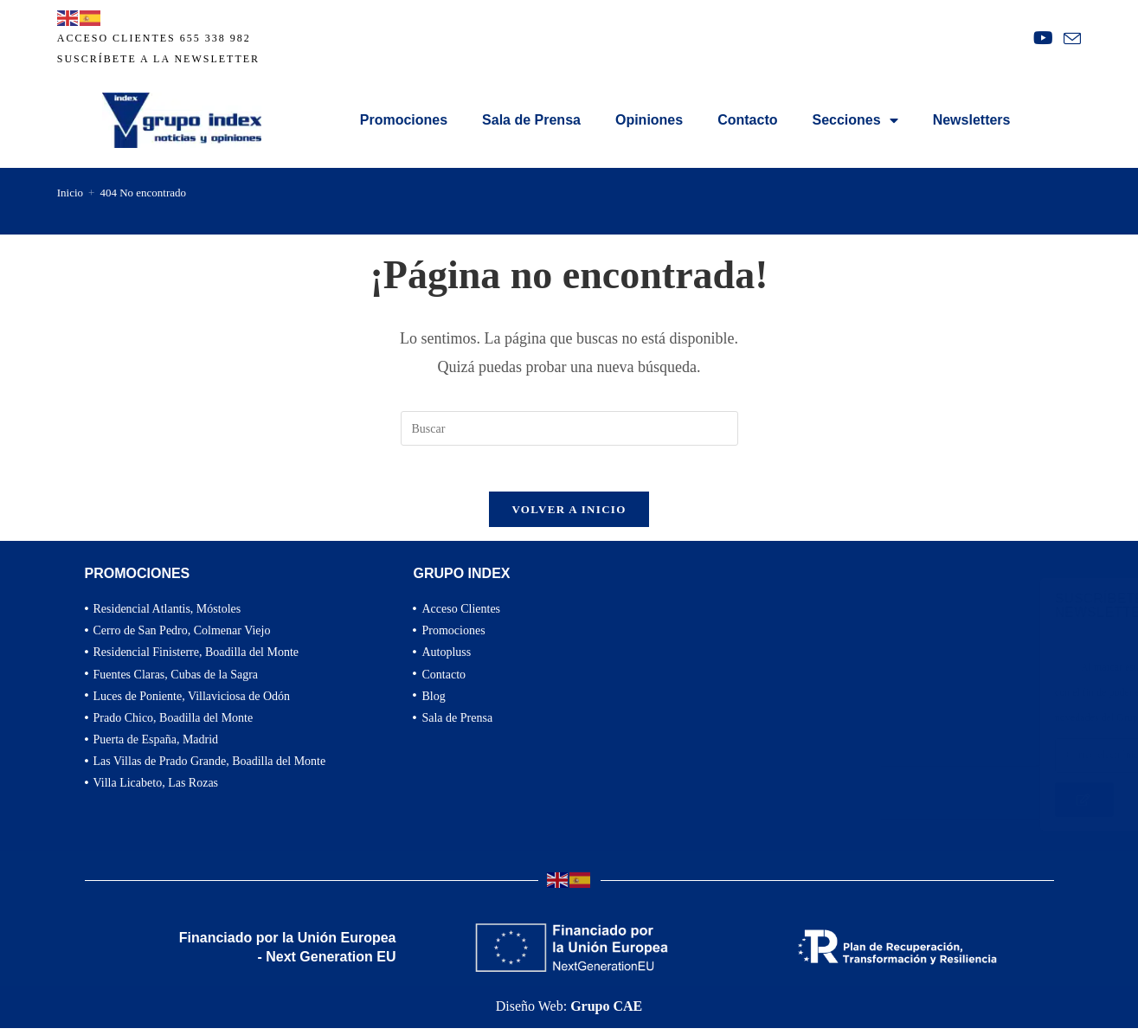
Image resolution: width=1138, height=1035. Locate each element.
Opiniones (649, 119)
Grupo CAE (606, 1013)
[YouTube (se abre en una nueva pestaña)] (1043, 38)
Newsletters (972, 119)
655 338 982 (215, 38)
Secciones (855, 120)
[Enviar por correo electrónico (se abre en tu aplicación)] (1069, 38)
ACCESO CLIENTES (116, 38)
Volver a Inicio (568, 516)
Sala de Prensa (531, 119)
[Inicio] (70, 192)
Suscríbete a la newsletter (158, 59)
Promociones (403, 119)
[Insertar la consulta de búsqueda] (569, 428)
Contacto (747, 119)
